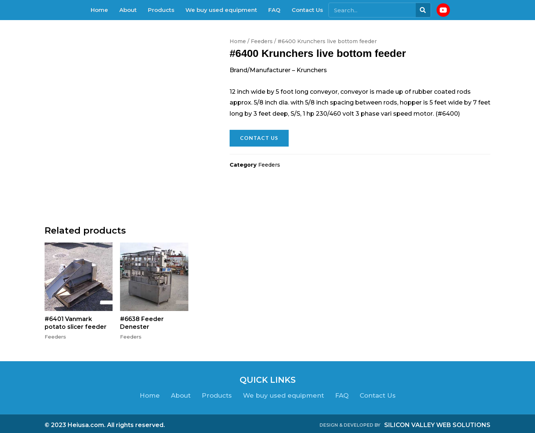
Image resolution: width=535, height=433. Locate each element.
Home (99, 9)
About (128, 9)
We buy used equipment (221, 9)
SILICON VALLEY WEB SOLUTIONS (437, 422)
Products (161, 9)
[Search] (423, 10)
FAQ (274, 9)
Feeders (262, 41)
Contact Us (307, 9)
